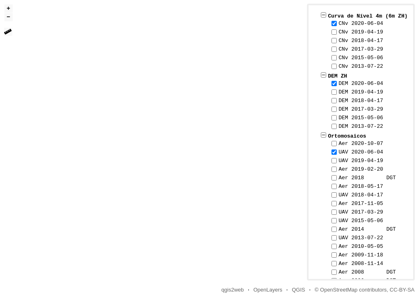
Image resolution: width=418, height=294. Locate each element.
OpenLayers (267, 290)
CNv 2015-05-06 (360, 57)
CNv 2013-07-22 (360, 66)
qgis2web (232, 290)
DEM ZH (337, 75)
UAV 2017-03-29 (360, 212)
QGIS (298, 290)
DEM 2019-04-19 (360, 92)
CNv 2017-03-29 (360, 49)
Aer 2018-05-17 (360, 186)
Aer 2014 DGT (367, 229)
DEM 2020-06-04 (360, 83)
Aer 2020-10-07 (360, 143)
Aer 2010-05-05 (360, 246)
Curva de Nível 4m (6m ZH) (367, 15)
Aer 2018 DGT (367, 177)
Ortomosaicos (347, 135)
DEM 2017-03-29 (360, 109)
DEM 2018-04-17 (360, 100)
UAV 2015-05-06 (360, 220)
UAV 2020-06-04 (360, 152)
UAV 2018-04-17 (360, 194)
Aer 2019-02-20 (360, 169)
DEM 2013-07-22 (360, 126)
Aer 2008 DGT (367, 272)
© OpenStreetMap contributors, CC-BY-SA (365, 290)
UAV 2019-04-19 (360, 160)
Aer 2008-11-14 (360, 263)
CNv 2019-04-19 (360, 32)
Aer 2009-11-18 (360, 254)
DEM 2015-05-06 (360, 117)
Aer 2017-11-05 (360, 203)
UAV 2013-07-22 (360, 237)
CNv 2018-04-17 (360, 40)
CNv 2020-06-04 (360, 23)
